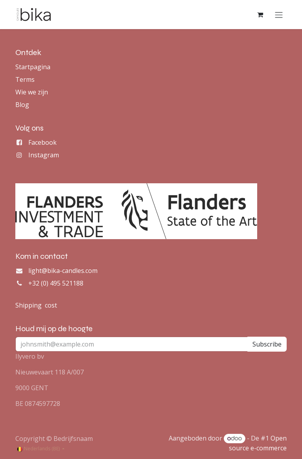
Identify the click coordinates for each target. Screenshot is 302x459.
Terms (25, 79)
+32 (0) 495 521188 (55, 283)
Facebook (42, 142)
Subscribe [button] (267, 344)
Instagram (43, 155)
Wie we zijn (31, 92)
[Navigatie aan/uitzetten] (279, 14)
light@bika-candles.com (63, 270)
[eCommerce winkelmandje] (260, 14)
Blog (22, 104)
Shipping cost (36, 305)
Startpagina (32, 67)
